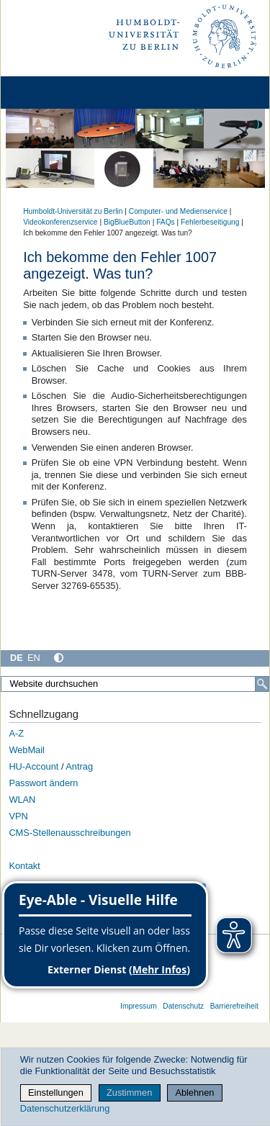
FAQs (165, 222)
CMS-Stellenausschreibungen (69, 832)
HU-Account (33, 766)
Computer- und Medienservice (178, 211)
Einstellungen (56, 1092)
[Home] (51, 92)
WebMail (27, 749)
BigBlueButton (127, 222)
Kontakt (24, 865)
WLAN (22, 799)
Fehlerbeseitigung (210, 222)
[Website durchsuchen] (135, 684)
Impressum (138, 1006)
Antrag (79, 766)
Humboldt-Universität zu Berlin (72, 211)
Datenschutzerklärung (64, 1108)
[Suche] (262, 684)
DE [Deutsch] (16, 657)
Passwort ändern (43, 783)
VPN (18, 816)
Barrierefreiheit (234, 1006)
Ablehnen (194, 1092)
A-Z (16, 733)
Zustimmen (129, 1092)
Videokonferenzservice (60, 222)
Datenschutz (183, 1006)
